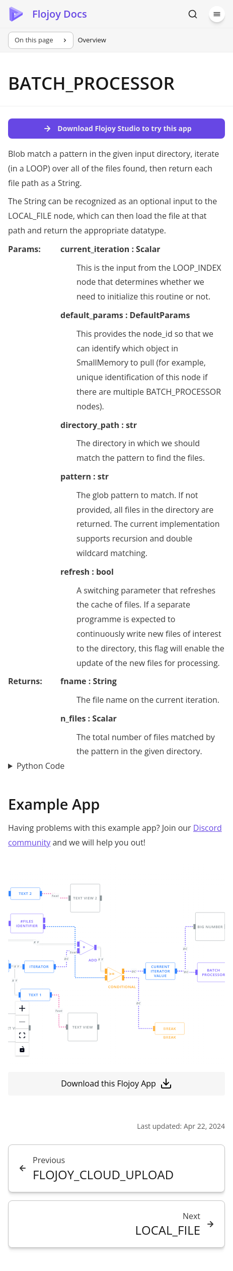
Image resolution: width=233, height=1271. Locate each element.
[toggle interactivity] (22, 1049)
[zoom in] (22, 1008)
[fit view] (22, 1036)
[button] (35, 995)
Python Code (40, 765)
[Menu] (217, 14)
